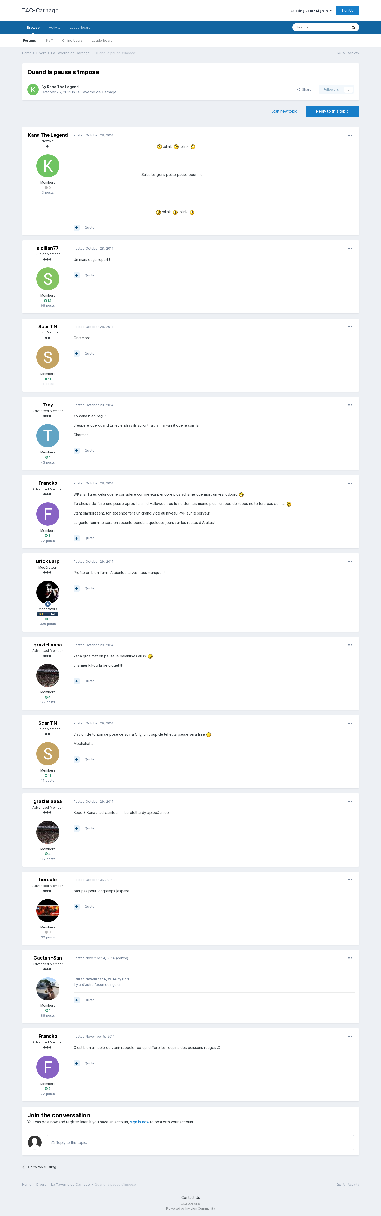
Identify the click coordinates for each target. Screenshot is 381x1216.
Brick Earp (47, 561)
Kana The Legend (63, 86)
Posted (93, 135)
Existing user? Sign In (311, 10)
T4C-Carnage (40, 10)
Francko (48, 483)
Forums (29, 40)
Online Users (72, 40)
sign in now (139, 1122)
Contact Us (190, 1197)
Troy (47, 404)
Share (304, 89)
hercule (48, 879)
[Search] (320, 27)
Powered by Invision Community (190, 1208)
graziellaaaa (47, 644)
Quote (89, 227)
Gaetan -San (47, 958)
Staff (49, 40)
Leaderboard (102, 40)
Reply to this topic (332, 111)
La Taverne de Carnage (96, 92)
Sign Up (348, 10)
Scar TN (47, 326)
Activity (54, 27)
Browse (33, 29)
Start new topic (284, 111)
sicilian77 (48, 248)
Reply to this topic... (69, 1142)
